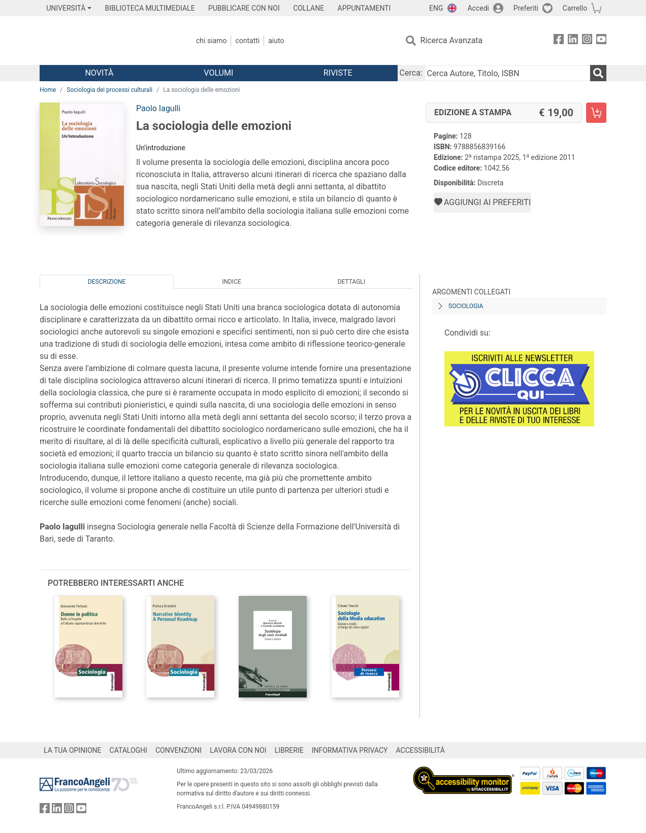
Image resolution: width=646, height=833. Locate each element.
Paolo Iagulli (158, 108)
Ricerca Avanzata (452, 40)
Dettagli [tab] (351, 281)
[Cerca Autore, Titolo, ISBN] (507, 73)
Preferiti (525, 8)
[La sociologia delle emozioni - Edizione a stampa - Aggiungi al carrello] (596, 113)
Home (48, 89)
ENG (436, 8)
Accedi (478, 8)
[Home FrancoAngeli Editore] (107, 40)
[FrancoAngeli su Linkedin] (573, 41)
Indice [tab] (231, 281)
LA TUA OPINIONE (73, 750)
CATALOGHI (128, 750)
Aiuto (276, 41)
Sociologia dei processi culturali (109, 89)
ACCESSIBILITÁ (420, 750)
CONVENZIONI (178, 750)
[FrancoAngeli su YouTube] (601, 41)
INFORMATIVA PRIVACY (350, 750)
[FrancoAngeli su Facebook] (559, 41)
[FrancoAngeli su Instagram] (587, 41)
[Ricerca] (598, 73)
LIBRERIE (289, 750)
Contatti (247, 41)
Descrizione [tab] (106, 281)
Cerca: (411, 73)
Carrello (575, 8)
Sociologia (465, 306)
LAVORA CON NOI (238, 750)
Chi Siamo (211, 41)
